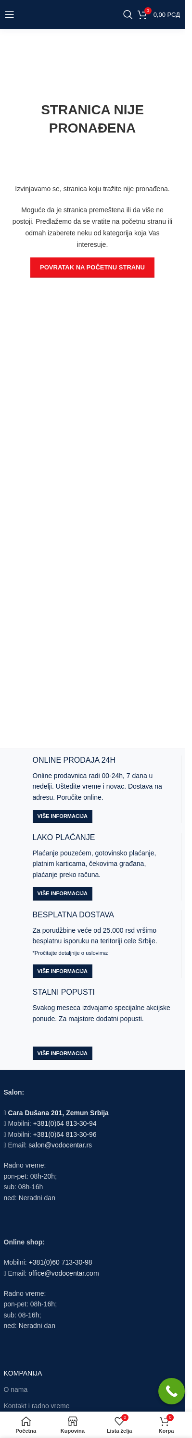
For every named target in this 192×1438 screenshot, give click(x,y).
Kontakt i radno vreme (37, 1406)
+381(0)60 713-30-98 (60, 1262)
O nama (16, 1389)
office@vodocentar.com (63, 1273)
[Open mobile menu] (9, 14)
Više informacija (63, 816)
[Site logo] (73, 14)
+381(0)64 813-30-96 (65, 1134)
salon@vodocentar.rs (60, 1145)
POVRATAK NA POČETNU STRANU (92, 267)
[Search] (128, 14)
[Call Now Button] (171, 1391)
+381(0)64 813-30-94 (65, 1123)
